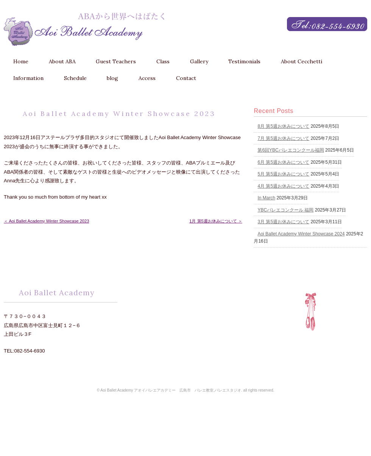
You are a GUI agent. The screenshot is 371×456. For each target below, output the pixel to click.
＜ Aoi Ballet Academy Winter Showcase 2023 (46, 221)
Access (147, 78)
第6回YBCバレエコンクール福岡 (290, 150)
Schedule (75, 78)
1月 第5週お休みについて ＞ (215, 221)
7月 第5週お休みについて (283, 138)
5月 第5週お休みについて (283, 174)
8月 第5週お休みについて (283, 126)
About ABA (62, 61)
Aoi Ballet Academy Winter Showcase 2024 (300, 234)
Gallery (199, 61)
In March (266, 198)
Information (28, 78)
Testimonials (244, 61)
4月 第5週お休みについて (283, 186)
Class (163, 61)
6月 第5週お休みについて (283, 162)
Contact (186, 78)
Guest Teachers (116, 61)
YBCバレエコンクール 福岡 (285, 210)
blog (112, 78)
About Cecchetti (301, 61)
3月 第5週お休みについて (283, 221)
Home (20, 61)
